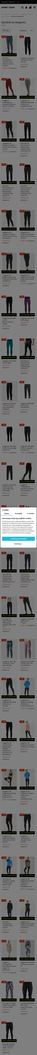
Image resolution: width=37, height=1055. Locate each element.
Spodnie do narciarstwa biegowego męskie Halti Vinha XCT (25, 365)
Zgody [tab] (6, 513)
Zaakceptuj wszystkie (18, 539)
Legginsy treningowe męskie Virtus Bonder (26, 839)
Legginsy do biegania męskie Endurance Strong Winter (9, 146)
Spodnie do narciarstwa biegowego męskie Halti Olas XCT (9, 623)
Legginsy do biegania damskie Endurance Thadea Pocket (27, 103)
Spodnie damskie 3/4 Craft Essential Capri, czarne (27, 1006)
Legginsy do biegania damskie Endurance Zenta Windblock (27, 925)
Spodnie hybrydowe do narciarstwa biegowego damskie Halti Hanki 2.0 (8, 190)
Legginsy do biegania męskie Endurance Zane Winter (8, 839)
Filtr (6, 30)
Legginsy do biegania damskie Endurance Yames (28, 745)
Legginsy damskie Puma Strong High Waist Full (9, 448)
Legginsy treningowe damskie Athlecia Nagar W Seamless (9, 966)
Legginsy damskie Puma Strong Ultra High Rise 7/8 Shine (9, 488)
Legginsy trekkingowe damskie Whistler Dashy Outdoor (9, 103)
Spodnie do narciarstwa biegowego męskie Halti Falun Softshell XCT (27, 578)
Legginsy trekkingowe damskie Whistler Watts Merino (27, 488)
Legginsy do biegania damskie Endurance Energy (9, 703)
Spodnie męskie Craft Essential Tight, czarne (8, 1046)
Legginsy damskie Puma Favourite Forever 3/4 (27, 448)
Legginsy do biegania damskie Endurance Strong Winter (28, 235)
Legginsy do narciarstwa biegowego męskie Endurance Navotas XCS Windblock (7, 748)
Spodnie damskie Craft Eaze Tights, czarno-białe (9, 1005)
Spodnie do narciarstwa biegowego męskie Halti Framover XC (26, 147)
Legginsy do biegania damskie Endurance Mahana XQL (9, 794)
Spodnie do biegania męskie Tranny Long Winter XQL (8, 882)
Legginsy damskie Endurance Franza (27, 621)
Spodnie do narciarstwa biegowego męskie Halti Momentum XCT (8, 578)
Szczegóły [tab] (18, 513)
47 (32, 30)
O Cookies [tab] (30, 513)
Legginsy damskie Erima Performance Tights (9, 321)
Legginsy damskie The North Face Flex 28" (27, 60)
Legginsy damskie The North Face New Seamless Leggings (9, 406)
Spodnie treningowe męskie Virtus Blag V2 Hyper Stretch (7, 62)
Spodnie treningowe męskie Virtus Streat (7, 925)
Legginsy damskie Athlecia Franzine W (27, 964)
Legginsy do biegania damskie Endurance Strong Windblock (9, 278)
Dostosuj (18, 544)
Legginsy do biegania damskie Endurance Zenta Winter (27, 278)
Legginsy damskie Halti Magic (27, 319)
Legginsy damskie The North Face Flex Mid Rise (9, 663)
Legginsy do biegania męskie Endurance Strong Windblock (9, 235)
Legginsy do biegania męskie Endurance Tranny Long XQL (27, 703)
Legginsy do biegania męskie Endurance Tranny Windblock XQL (27, 795)
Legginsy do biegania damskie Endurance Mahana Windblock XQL (27, 883)
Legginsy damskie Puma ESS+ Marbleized (27, 405)
